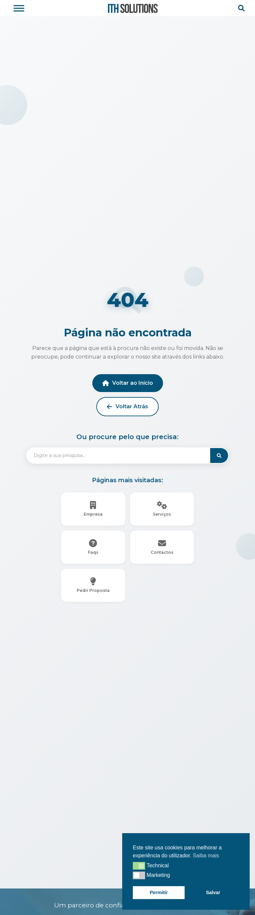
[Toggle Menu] (19, 8)
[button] (139, 865)
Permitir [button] (159, 892)
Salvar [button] (213, 892)
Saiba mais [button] (206, 855)
